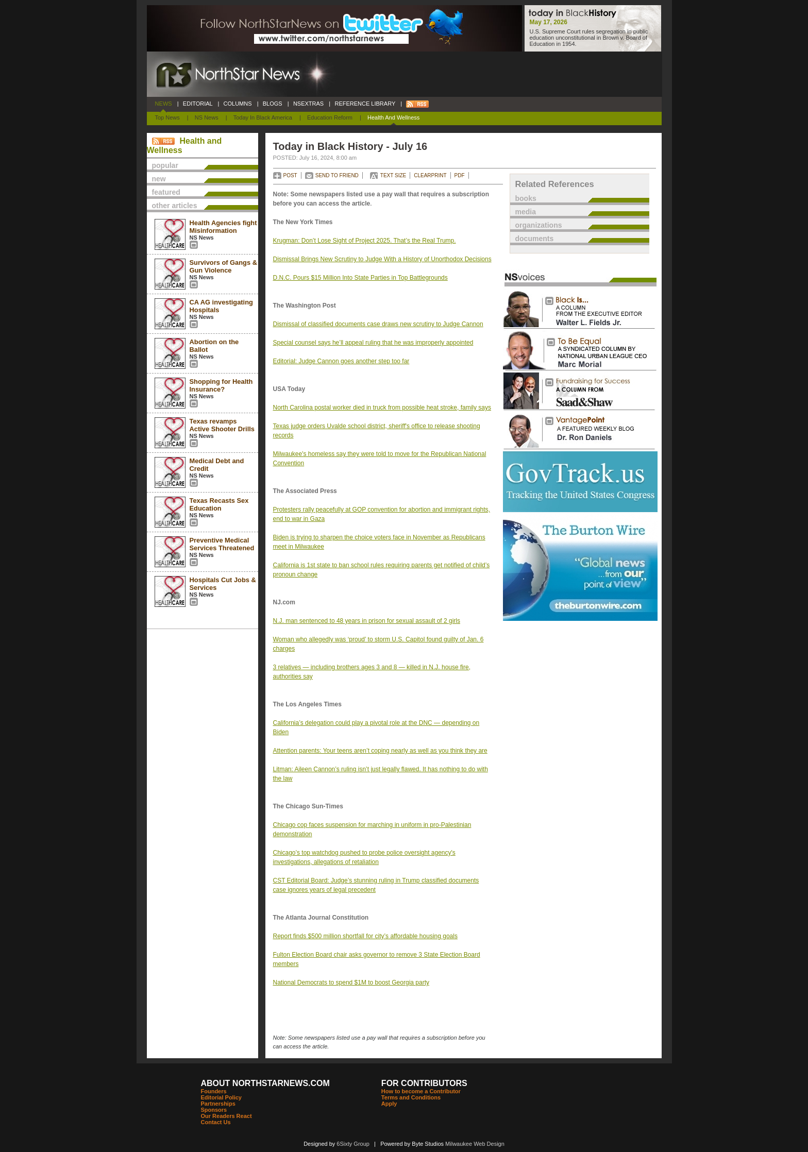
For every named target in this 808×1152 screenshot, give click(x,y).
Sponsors (214, 1110)
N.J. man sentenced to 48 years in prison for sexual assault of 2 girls (367, 620)
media (525, 212)
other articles (174, 205)
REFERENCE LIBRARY (364, 103)
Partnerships (218, 1103)
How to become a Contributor (421, 1091)
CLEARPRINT (430, 175)
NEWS (163, 103)
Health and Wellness (393, 117)
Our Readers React (226, 1116)
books (525, 198)
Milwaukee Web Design (474, 1144)
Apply (389, 1103)
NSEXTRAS (308, 103)
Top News (167, 117)
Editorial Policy (221, 1097)
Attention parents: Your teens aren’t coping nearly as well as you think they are (380, 750)
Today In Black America (262, 117)
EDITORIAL (198, 103)
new (159, 179)
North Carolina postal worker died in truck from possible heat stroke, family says (382, 407)
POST (290, 175)
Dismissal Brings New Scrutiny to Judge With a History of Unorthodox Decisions (382, 259)
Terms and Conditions (411, 1097)
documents (534, 238)
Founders (214, 1091)
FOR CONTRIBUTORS (424, 1083)
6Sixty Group (352, 1144)
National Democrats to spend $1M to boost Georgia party (351, 982)
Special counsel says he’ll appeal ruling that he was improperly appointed (373, 342)
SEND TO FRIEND (337, 175)
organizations (538, 225)
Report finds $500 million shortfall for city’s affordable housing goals (365, 936)
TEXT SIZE (393, 175)
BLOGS (272, 103)
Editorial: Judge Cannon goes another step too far (341, 361)
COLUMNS (237, 103)
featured (166, 192)
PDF (459, 175)
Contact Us (216, 1122)
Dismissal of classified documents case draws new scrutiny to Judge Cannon (378, 324)
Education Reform (329, 117)
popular (165, 165)
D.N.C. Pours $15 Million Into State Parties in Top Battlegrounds (360, 277)
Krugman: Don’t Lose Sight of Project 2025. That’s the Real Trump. (364, 240)
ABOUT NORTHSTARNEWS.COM (265, 1083)
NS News (206, 117)
